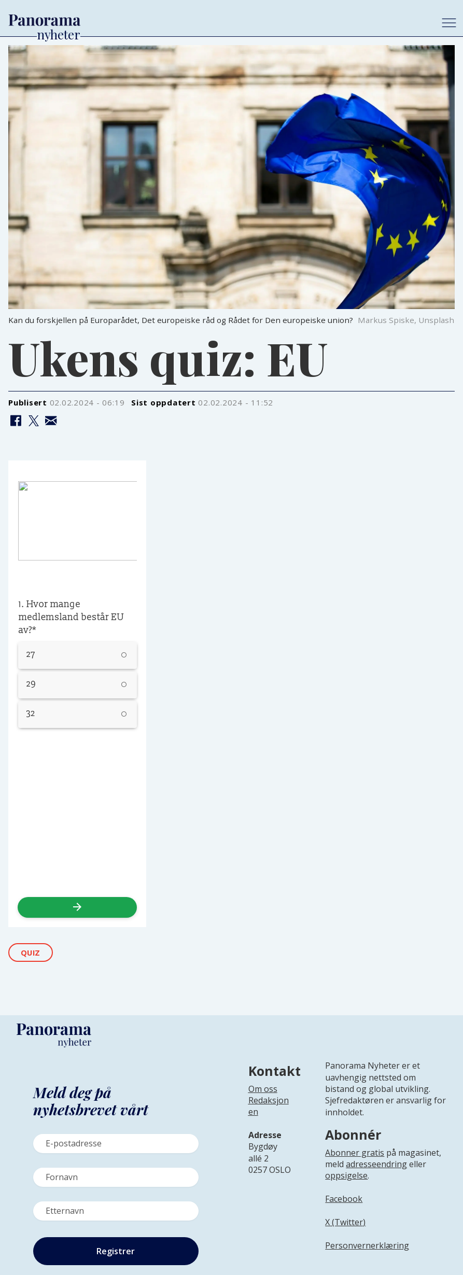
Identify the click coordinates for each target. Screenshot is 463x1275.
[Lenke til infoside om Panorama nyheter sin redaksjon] (268, 1114)
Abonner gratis (354, 1152)
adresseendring (376, 1164)
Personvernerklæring (367, 1245)
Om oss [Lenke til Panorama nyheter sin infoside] (262, 1089)
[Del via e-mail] (51, 421)
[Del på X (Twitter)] (33, 421)
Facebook (343, 1198)
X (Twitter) (345, 1222)
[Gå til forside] (216, 20)
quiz (30, 953)
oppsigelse (346, 1175)
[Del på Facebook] (15, 421)
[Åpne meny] (449, 23)
